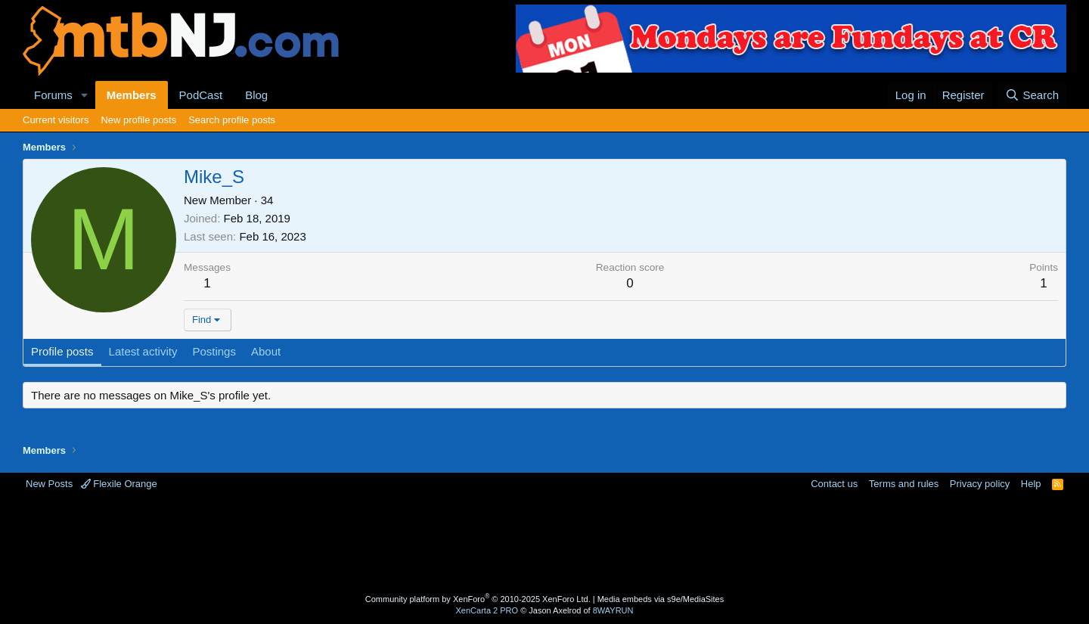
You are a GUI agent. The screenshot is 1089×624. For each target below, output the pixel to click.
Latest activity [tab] (143, 351)
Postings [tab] (214, 351)
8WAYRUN (613, 610)
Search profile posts (231, 120)
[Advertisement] (484, 540)
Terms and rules (904, 483)
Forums (53, 94)
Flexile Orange (119, 483)
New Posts (49, 483)
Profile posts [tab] (62, 351)
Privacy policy (980, 483)
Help (1031, 483)
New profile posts (138, 120)
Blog (256, 94)
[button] (84, 95)
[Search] (1031, 95)
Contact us (834, 483)
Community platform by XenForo (478, 599)
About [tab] (266, 351)
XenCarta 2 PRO (487, 610)
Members (132, 94)
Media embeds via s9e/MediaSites (660, 599)
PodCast (201, 94)
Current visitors (55, 120)
